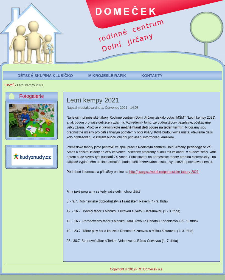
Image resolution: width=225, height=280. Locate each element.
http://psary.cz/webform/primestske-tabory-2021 (164, 172)
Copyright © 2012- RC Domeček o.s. (137, 269)
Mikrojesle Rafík (107, 75)
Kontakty (151, 75)
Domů (9, 85)
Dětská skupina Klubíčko (45, 75)
